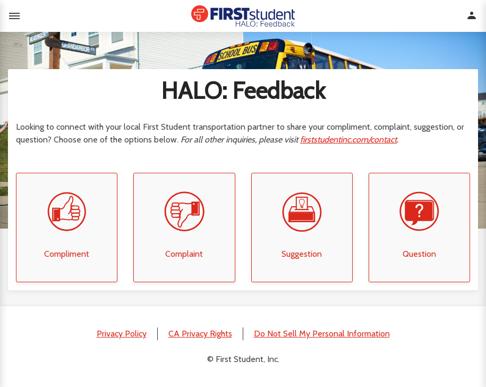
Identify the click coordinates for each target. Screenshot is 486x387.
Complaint (184, 254)
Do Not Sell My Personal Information (322, 334)
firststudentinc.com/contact (348, 139)
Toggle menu (14, 16)
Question (419, 254)
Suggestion (302, 254)
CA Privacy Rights (200, 334)
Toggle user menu (471, 15)
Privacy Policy (122, 334)
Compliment (66, 254)
